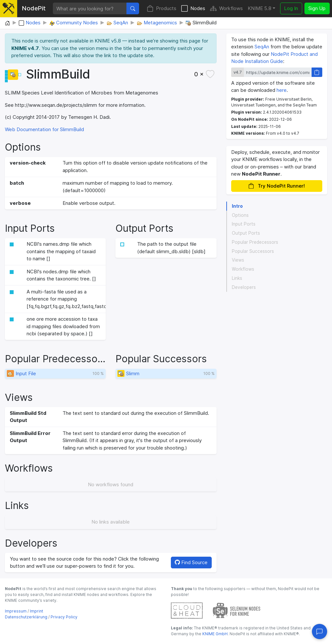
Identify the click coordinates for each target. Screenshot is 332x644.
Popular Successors (253, 251)
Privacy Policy (64, 616)
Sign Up (317, 8)
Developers (244, 287)
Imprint (36, 611)
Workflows (226, 8)
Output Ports (246, 233)
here (282, 90)
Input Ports (243, 224)
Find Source (191, 562)
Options (240, 215)
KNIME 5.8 (259, 8)
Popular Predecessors (255, 242)
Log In (291, 8)
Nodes (193, 8)
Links (237, 278)
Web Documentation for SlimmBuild (44, 129)
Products (161, 8)
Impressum (16, 611)
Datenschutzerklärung (26, 616)
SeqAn (262, 46)
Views (238, 260)
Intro (237, 206)
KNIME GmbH (214, 633)
